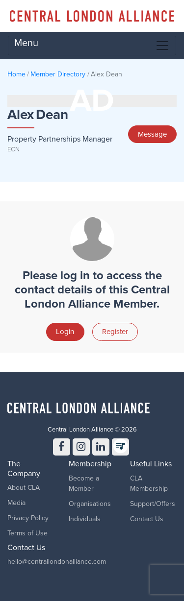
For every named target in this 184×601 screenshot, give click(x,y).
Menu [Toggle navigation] (92, 45)
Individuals (85, 519)
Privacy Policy (28, 518)
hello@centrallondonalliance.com (56, 561)
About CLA (23, 487)
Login (65, 331)
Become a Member (84, 483)
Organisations (90, 504)
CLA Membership (149, 483)
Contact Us (146, 519)
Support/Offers (152, 504)
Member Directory (57, 74)
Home (16, 74)
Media (16, 503)
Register (115, 331)
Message (152, 134)
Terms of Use (27, 533)
